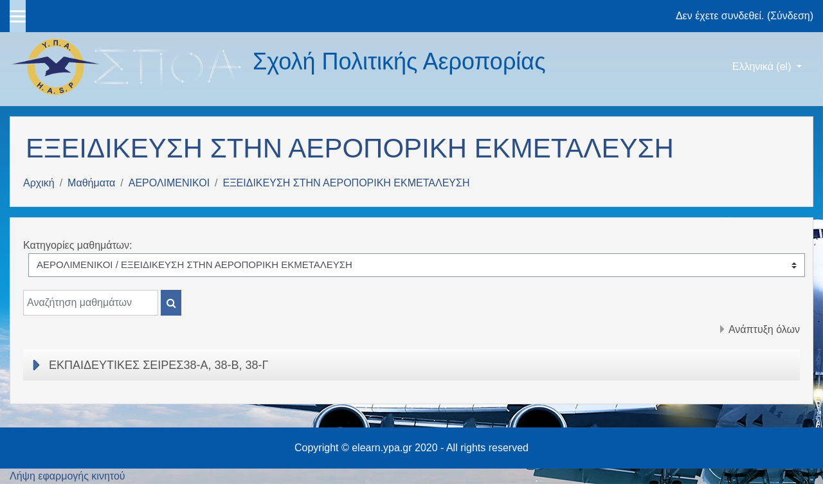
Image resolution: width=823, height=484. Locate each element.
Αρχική (39, 182)
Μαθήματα (91, 182)
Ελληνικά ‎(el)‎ (763, 66)
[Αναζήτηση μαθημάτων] (90, 303)
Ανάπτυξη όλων (764, 329)
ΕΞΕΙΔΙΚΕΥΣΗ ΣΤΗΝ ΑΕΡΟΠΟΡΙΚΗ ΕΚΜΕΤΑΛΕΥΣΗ (346, 182)
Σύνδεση (789, 15)
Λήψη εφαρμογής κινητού (67, 476)
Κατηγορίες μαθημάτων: (77, 245)
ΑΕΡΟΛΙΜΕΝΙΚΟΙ (169, 182)
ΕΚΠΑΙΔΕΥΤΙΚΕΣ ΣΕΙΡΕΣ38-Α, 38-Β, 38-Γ (158, 365)
